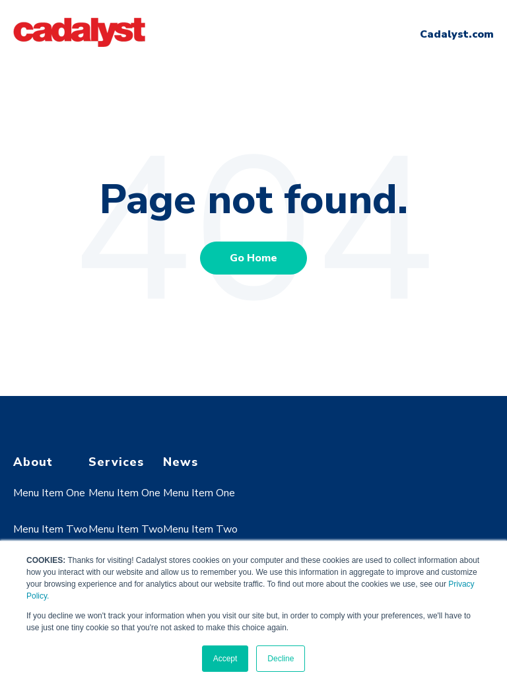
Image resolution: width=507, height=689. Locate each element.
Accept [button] (225, 658)
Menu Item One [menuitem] (49, 493)
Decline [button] (280, 658)
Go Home (253, 258)
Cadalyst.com (457, 34)
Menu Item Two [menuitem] (50, 529)
